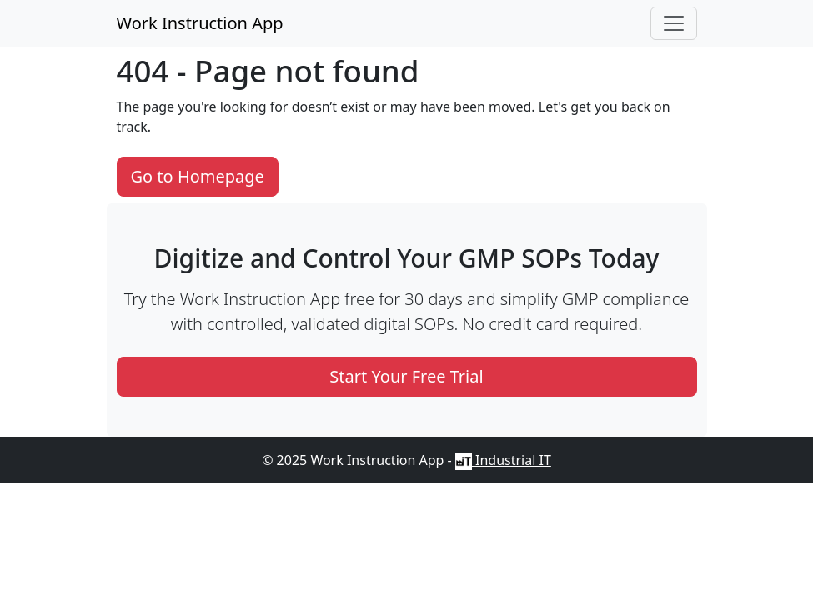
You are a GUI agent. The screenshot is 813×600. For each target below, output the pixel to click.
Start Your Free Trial (406, 376)
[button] (673, 23)
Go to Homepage (197, 176)
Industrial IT (503, 460)
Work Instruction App (200, 23)
